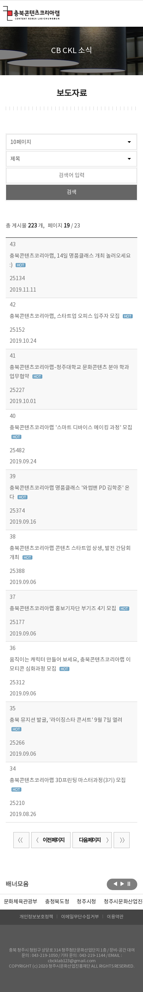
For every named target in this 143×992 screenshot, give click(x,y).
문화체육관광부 (21, 902)
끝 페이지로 (122, 840)
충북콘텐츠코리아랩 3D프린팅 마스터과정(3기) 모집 (68, 780)
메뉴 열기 (132, 13)
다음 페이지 (94, 840)
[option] (57, 902)
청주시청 (86, 902)
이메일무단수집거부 (80, 917)
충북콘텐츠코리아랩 (4, 10)
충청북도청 (57, 902)
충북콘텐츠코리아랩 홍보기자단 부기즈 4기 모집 (63, 609)
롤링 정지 (129, 883)
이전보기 (115, 883)
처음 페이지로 (21, 840)
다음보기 (122, 883)
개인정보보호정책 (36, 917)
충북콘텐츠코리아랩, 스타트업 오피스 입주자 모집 (65, 316)
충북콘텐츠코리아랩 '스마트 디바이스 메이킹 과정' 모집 (71, 428)
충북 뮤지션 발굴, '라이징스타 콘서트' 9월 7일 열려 (66, 720)
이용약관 (115, 917)
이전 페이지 (49, 840)
